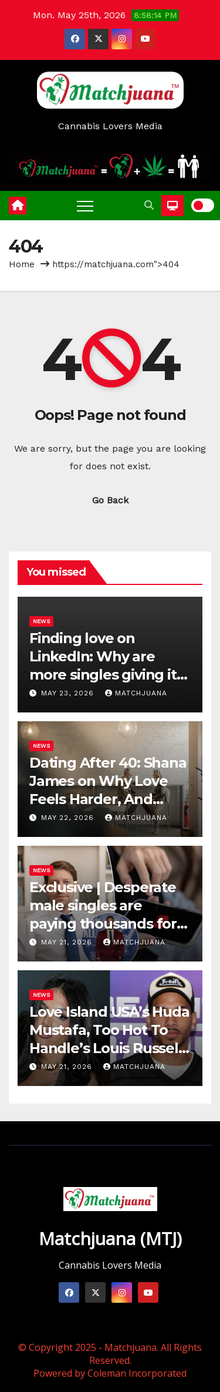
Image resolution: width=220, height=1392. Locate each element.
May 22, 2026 (69, 817)
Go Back (110, 500)
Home (22, 264)
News (41, 621)
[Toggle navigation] (85, 206)
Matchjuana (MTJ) (110, 1238)
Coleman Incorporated (137, 1373)
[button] (149, 205)
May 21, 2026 (68, 942)
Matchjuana (136, 693)
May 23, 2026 (69, 693)
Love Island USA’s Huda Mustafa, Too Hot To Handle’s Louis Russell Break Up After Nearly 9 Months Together (109, 1048)
